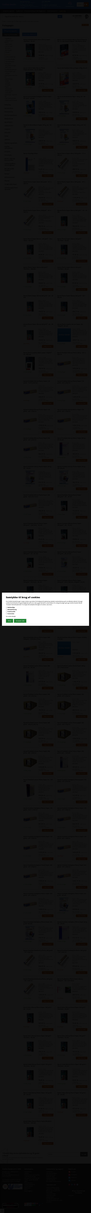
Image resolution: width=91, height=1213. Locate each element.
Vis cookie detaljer (11, 616)
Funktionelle (11, 611)
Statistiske (11, 613)
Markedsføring (12, 609)
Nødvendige (11, 607)
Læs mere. (49, 604)
